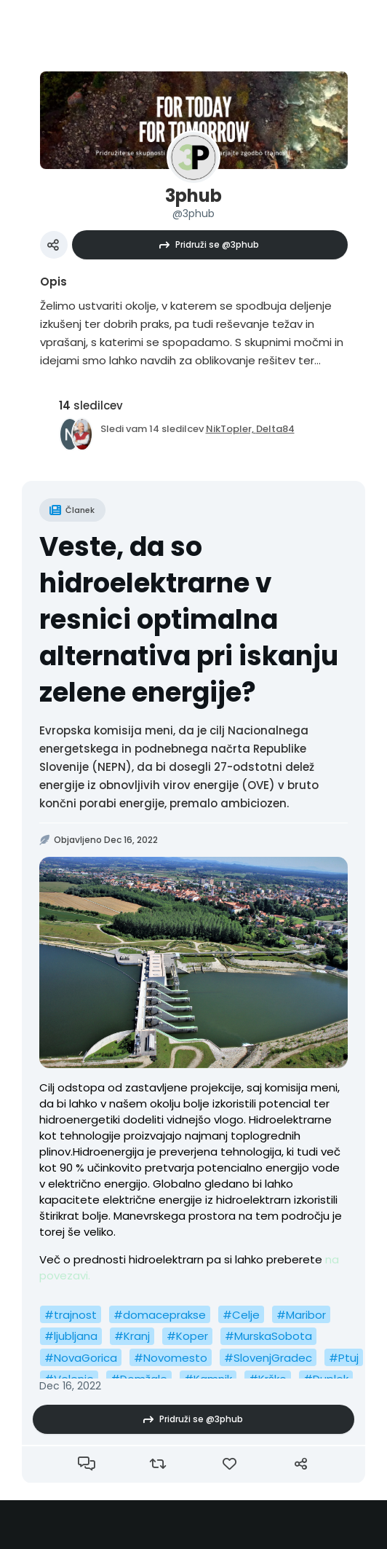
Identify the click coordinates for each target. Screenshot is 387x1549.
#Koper (187, 1336)
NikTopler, (231, 429)
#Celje (241, 1314)
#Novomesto (170, 1357)
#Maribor (301, 1314)
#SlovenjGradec (268, 1357)
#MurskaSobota (268, 1336)
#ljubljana (70, 1336)
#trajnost (70, 1314)
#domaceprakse (159, 1314)
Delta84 (275, 429)
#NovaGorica (80, 1357)
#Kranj (132, 1336)
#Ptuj (344, 1357)
